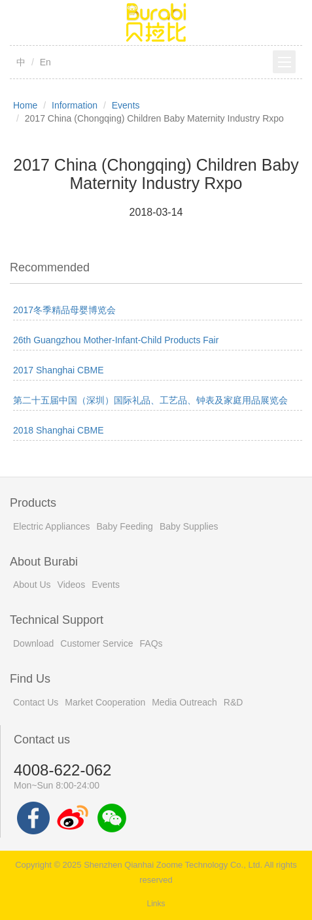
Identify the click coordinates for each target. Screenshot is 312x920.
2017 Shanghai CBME (58, 370)
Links (156, 903)
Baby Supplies (189, 526)
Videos (72, 584)
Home (25, 105)
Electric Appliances (51, 526)
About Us (32, 584)
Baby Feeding (125, 526)
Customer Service (96, 643)
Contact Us (35, 702)
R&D (233, 702)
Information (74, 105)
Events (126, 105)
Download (33, 643)
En (45, 62)
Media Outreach (184, 702)
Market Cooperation (105, 702)
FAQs (151, 643)
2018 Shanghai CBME (58, 430)
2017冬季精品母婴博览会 (64, 310)
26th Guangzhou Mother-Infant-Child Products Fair (115, 340)
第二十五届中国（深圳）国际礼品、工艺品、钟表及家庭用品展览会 (150, 400)
